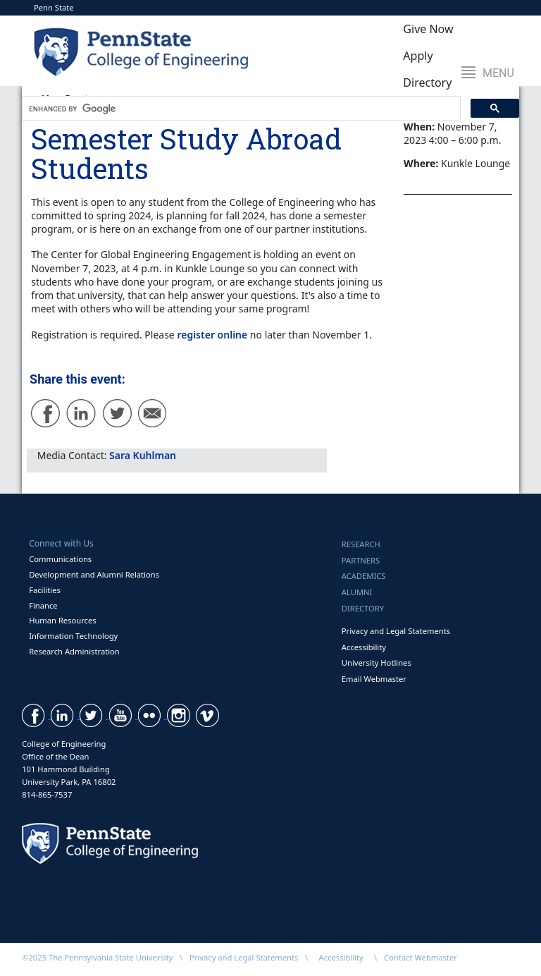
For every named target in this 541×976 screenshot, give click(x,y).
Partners (361, 560)
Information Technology (73, 635)
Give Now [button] (428, 29)
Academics (364, 576)
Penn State (54, 7)
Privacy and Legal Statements (396, 631)
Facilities (45, 590)
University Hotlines (376, 662)
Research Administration (74, 651)
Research (361, 544)
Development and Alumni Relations (94, 574)
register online (212, 334)
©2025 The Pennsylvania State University (97, 957)
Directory (363, 608)
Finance (43, 605)
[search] (240, 108)
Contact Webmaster (420, 957)
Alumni (357, 592)
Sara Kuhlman (142, 455)
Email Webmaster (374, 678)
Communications (60, 559)
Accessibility (364, 647)
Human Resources (63, 620)
